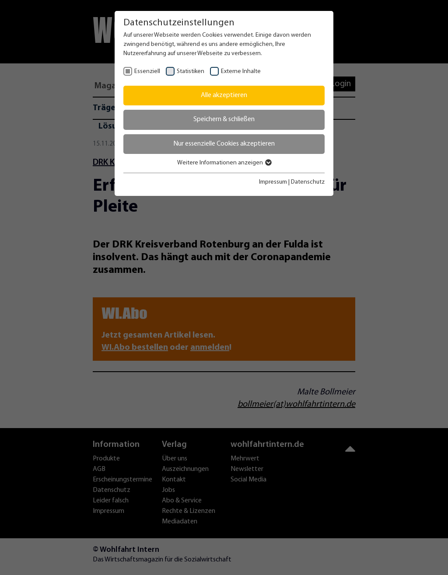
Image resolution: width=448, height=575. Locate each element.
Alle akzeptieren (224, 95)
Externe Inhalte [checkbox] (241, 71)
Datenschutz (308, 182)
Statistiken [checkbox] (190, 71)
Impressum (273, 182)
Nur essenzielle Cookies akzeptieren (224, 143)
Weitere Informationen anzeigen (224, 163)
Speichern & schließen (224, 119)
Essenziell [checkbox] (147, 71)
